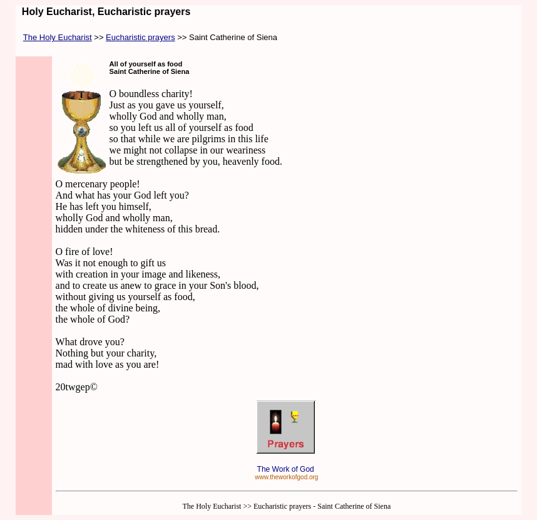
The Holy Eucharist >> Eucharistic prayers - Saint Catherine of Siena (286, 506)
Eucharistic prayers (140, 37)
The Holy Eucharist (57, 37)
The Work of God (286, 469)
